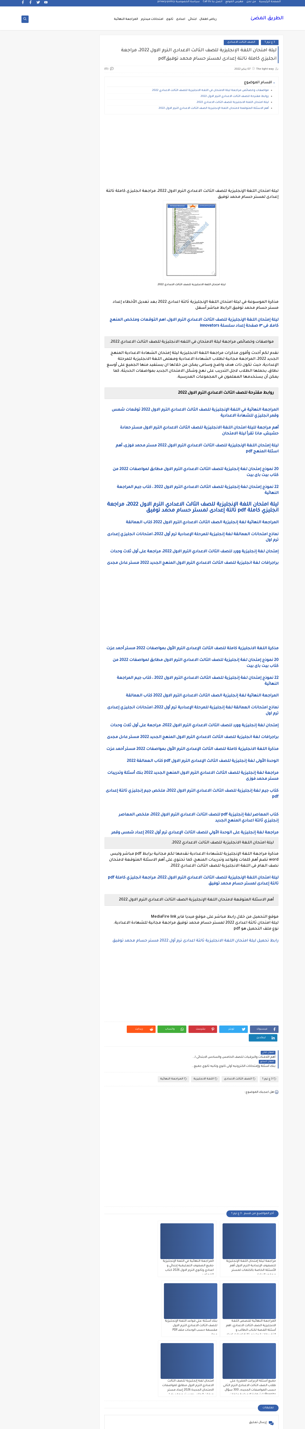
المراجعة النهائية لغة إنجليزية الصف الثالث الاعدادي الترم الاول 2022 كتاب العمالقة (202, 523)
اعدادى (180, 19)
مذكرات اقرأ (76, 1041)
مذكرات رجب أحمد (42, 1080)
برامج (76, 835)
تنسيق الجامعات (77, 873)
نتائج (42, 1228)
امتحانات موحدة (76, 797)
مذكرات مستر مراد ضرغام (77, 1169)
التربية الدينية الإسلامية (42, 505)
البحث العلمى (77, 492)
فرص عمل (43, 935)
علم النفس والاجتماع (76, 936)
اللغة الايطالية (42, 725)
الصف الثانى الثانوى (76, 656)
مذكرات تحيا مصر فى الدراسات (76, 1081)
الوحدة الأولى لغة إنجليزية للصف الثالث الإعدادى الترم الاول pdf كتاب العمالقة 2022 (203, 779)
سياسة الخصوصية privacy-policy (179, 3)
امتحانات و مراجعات (77, 824)
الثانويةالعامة (77, 541)
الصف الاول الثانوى (76, 614)
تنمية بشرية (42, 873)
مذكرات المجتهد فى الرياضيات (43, 1066)
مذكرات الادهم (42, 1041)
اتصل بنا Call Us (212, 3)
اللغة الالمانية (42, 713)
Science (77, 419)
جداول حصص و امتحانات (76, 887)
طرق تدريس (42, 923)
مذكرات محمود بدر (77, 1122)
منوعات (42, 1217)
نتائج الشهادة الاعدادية (77, 1246)
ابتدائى (192, 19)
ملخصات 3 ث (77, 1206)
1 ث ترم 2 (42, 278)
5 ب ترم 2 (42, 370)
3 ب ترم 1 (42, 335)
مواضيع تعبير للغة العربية (77, 1230)
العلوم (76, 679)
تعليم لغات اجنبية (42, 851)
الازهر (42, 480)
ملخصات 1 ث (77, 1194)
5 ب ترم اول (76, 381)
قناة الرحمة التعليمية (76, 975)
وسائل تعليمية (42, 1259)
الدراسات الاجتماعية (42, 579)
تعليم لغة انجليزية (76, 862)
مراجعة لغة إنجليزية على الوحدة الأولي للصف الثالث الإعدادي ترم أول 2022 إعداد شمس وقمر (195, 851)
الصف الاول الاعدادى (42, 602)
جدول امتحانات (42, 885)
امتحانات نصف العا (76, 809)
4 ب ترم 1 (42, 358)
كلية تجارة (42, 988)
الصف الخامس (42, 656)
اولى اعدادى (42, 824)
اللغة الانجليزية (205, 1079)
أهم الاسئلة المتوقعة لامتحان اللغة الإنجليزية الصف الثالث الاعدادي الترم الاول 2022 (214, 108)
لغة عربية (42, 1015)
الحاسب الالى (76, 564)
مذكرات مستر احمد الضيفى (76, 1139)
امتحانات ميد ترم (42, 797)
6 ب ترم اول (76, 392)
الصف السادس (42, 667)
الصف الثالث (42, 614)
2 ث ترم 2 (77, 312)
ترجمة (77, 851)
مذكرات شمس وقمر (42, 1097)
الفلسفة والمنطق (77, 690)
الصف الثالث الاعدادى (241, 42)
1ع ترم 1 (76, 289)
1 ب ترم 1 (76, 266)
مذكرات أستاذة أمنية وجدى (42, 1028)
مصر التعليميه (77, 1183)
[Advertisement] (192, 151)
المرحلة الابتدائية (77, 759)
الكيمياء (76, 713)
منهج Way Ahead (76, 1217)
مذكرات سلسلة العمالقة (76, 1097)
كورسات (76, 1003)
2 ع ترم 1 (42, 324)
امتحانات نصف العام (42, 810)
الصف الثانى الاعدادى (42, 642)
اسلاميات (42, 469)
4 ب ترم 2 (77, 370)
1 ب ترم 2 (42, 266)
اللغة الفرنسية (42, 736)
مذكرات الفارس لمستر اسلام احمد (77, 1066)
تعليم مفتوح (42, 862)
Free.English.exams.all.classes (75, 408)
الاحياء (77, 480)
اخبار (42, 431)
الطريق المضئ (267, 19)
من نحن (251, 3)
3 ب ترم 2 (77, 347)
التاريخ (42, 492)
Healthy (42, 408)
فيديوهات (42, 950)
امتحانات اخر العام (77, 782)
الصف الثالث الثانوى (43, 625)
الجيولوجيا (42, 553)
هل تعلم (77, 1259)
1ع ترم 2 (42, 289)
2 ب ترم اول (42, 301)
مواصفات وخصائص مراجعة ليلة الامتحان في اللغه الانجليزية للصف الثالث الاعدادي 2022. (210, 91)
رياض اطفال (208, 19)
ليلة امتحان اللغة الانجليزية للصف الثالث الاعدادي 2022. (232, 103)
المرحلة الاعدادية (42, 759)
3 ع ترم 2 (42, 347)
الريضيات (42, 591)
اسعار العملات (77, 469)
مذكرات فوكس (76, 1110)
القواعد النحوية (42, 702)
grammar (42, 419)
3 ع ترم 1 (269, 42)
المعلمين (42, 770)
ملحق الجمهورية (42, 1183)
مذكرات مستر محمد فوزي (42, 1154)
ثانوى (169, 19)
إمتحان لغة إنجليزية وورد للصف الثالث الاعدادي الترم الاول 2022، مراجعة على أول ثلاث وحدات (194, 552)
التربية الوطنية (76, 518)
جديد (42, 900)
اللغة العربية (77, 736)
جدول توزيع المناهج (77, 900)
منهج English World (42, 1206)
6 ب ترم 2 (42, 381)
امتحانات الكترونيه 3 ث (42, 784)
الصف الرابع (77, 667)
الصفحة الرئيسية (270, 3)
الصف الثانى (77, 641)
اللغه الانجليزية (77, 747)
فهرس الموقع (234, 3)
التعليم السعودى (42, 518)
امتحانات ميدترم (152, 19)
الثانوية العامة (42, 530)
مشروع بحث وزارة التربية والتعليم (42, 1169)
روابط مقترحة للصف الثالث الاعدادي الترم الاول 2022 (235, 97)
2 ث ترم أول (42, 312)
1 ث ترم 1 (76, 278)
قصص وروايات (42, 961)
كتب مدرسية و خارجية (76, 990)
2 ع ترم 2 (76, 335)
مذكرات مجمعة (42, 1110)
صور (77, 923)
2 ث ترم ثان (77, 324)
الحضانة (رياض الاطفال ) (42, 566)
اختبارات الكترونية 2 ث (76, 455)
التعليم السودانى (77, 530)
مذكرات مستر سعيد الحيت (42, 1139)
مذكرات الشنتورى (42, 1053)
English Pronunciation (42, 394)
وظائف (76, 1270)
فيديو (76, 950)
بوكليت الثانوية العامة (42, 837)
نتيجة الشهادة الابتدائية (42, 1246)
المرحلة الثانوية (77, 770)
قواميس (42, 973)
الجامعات (42, 541)
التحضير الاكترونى (77, 503)
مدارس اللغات (76, 1026)
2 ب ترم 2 (77, 301)
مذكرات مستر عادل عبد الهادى (76, 1154)
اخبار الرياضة (42, 442)
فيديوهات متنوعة (76, 961)
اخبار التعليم (77, 442)
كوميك (42, 1003)
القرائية (77, 702)
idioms (76, 431)
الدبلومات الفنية (76, 579)
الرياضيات (76, 591)
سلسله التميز (76, 912)
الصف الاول (76, 602)
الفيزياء (42, 690)
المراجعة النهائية (126, 19)
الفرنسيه (42, 679)
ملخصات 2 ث (42, 1194)
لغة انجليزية (77, 1015)
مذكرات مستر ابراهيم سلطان (42, 1123)
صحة (42, 912)
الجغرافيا (77, 553)
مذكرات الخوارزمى (77, 1053)
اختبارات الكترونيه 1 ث (42, 455)
